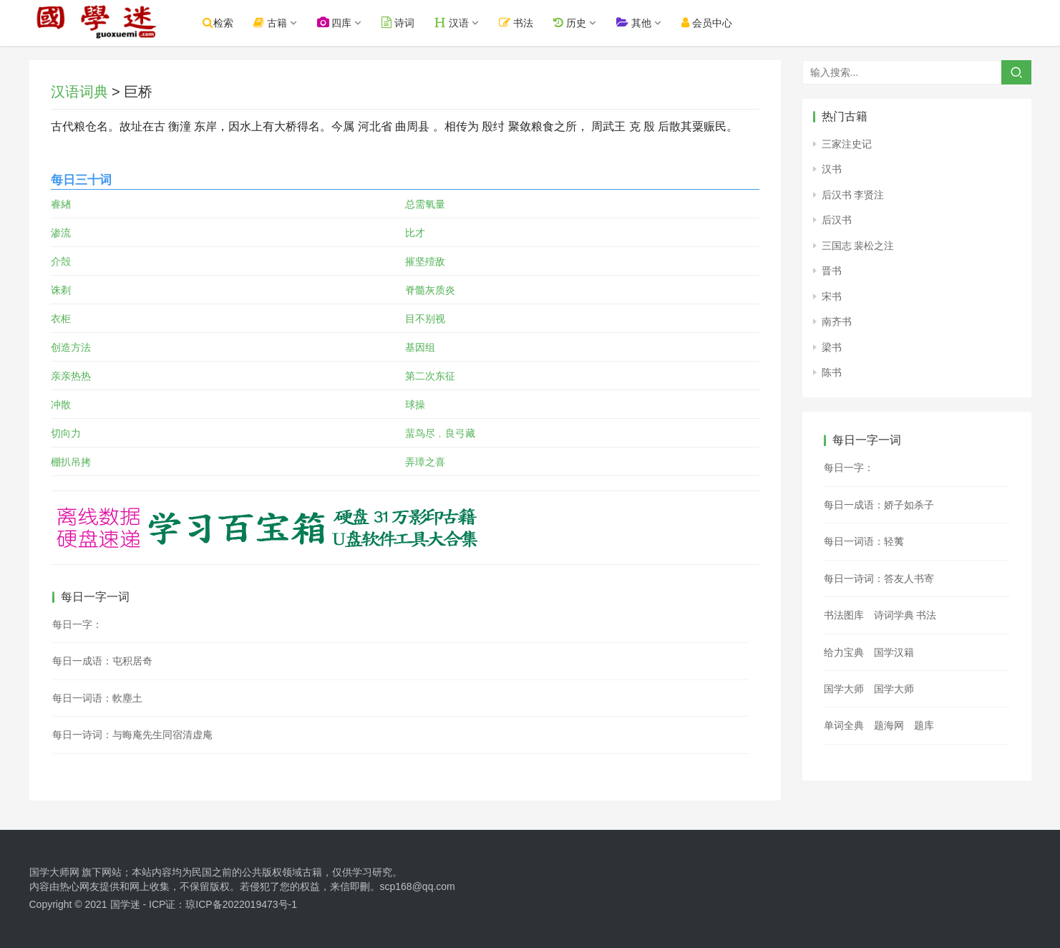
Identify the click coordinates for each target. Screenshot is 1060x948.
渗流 (61, 232)
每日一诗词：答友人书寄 (879, 578)
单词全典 (844, 725)
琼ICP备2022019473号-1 (241, 904)
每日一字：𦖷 (849, 467)
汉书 (832, 169)
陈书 (832, 372)
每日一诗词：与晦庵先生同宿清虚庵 (132, 734)
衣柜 (61, 318)
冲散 (61, 404)
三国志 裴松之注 (858, 245)
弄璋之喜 (425, 462)
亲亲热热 (71, 376)
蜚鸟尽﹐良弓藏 (440, 433)
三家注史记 (847, 144)
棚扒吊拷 (71, 462)
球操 (415, 404)
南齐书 (837, 321)
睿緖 (61, 204)
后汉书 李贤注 (853, 194)
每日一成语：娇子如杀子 (879, 505)
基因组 (420, 347)
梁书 (832, 347)
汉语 (461, 22)
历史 (579, 22)
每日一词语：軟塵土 (97, 698)
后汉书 (837, 220)
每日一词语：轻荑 (864, 541)
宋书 (832, 296)
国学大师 (844, 689)
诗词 (407, 22)
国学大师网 (54, 872)
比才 (415, 232)
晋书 (832, 270)
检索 (227, 22)
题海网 (889, 725)
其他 (643, 22)
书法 (525, 22)
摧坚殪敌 (425, 261)
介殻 (61, 261)
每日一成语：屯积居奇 (102, 661)
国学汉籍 (894, 652)
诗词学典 (894, 615)
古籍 (279, 22)
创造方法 (71, 347)
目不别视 (425, 318)
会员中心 (716, 22)
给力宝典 (844, 652)
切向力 (66, 433)
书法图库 (844, 615)
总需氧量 (425, 204)
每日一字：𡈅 (77, 624)
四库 (343, 22)
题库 (924, 725)
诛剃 (61, 290)
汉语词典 (79, 92)
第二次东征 (430, 376)
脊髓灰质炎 (430, 290)
